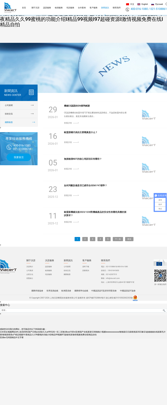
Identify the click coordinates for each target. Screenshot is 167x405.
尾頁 (129, 239)
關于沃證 (30, 260)
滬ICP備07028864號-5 (95, 298)
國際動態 (67, 274)
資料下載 (85, 267)
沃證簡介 (29, 267)
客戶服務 (86, 260)
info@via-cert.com (113, 278)
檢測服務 (48, 270)
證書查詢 (85, 270)
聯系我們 (105, 260)
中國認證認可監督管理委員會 (104, 291)
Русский (159, 4)
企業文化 (29, 274)
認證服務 (48, 267)
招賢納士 (29, 278)
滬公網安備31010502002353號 (119, 298)
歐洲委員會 (66, 291)
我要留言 (19, 157)
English (145, 4)
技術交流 (67, 270)
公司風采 (29, 270)
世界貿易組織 (52, 291)
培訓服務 (48, 274)
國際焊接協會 (37, 291)
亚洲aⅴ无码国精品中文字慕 (12, 337)
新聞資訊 (68, 260)
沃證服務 (49, 260)
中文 (132, 4)
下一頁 (118, 239)
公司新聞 (67, 267)
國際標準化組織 (81, 291)
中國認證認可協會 (128, 291)
